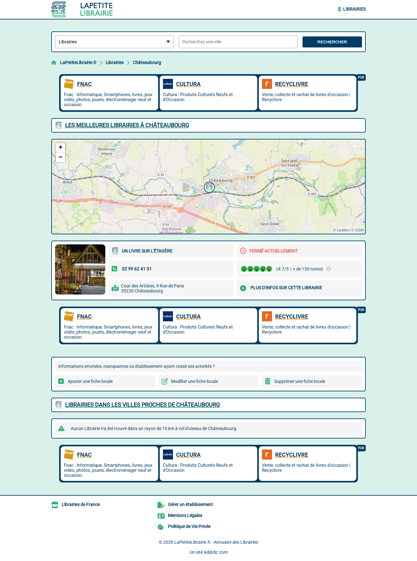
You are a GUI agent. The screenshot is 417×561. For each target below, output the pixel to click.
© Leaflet (340, 230)
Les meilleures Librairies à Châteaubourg (127, 125)
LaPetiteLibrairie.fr (78, 62)
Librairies (354, 9)
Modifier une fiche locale (194, 381)
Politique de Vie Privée (189, 526)
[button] (208, 186)
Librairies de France (81, 504)
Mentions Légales (185, 515)
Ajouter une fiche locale (90, 381)
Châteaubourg (147, 62)
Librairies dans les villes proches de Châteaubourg (142, 404)
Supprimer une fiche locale (299, 381)
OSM (359, 230)
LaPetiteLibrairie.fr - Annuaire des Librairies (216, 542)
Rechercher (332, 42)
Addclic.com (216, 552)
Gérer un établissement (190, 504)
